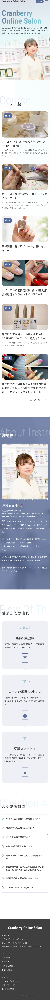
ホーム (4, 953)
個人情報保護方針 (8, 989)
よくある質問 (7, 966)
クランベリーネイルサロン (12, 939)
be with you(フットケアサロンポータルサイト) (20, 946)
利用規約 (5, 977)
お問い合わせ (7, 970)
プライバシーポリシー (9, 985)
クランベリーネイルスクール (13, 943)
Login (39, 4)
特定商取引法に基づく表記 (11, 981)
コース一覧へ (36, 399)
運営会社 (5, 961)
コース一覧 (6, 957)
